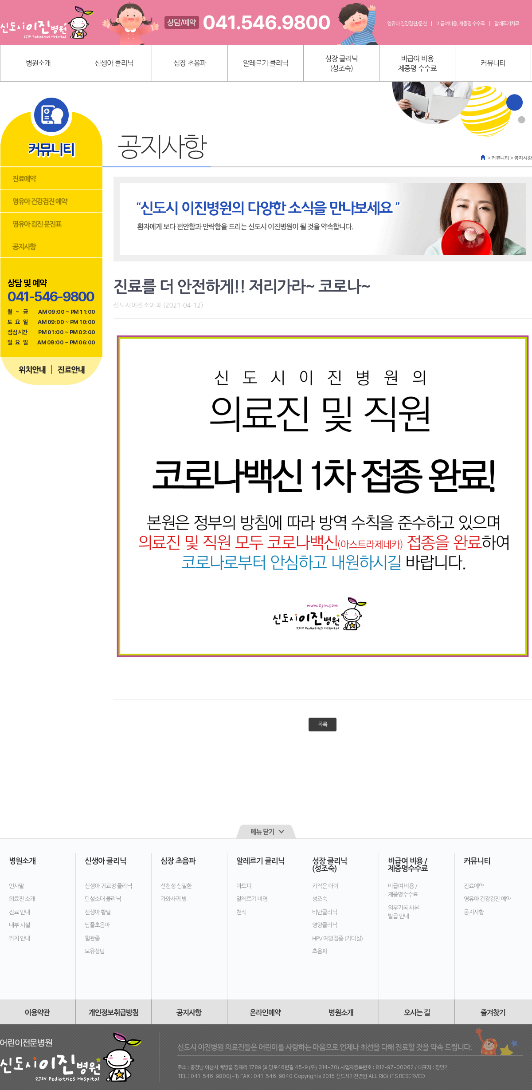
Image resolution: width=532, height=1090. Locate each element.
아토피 (243, 886)
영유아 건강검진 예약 (487, 899)
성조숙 (319, 899)
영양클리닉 (324, 925)
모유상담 (95, 951)
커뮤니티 (493, 63)
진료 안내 (19, 912)
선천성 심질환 (176, 886)
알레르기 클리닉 (265, 63)
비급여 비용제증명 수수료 (417, 63)
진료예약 (474, 886)
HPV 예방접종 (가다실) (337, 938)
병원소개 (38, 63)
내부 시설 (19, 925)
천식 (241, 912)
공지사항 (474, 912)
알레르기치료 (506, 23)
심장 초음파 (189, 63)
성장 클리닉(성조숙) (341, 63)
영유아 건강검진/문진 (406, 23)
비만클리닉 (324, 912)
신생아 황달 (98, 912)
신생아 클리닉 (113, 63)
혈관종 (92, 938)
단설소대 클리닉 (103, 899)
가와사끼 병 (173, 899)
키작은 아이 (325, 886)
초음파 (319, 951)
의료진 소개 (22, 899)
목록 (322, 724)
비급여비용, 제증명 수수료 (460, 23)
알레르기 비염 (251, 899)
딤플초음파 (97, 925)
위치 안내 (19, 938)
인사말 (16, 886)
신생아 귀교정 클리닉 (108, 886)
